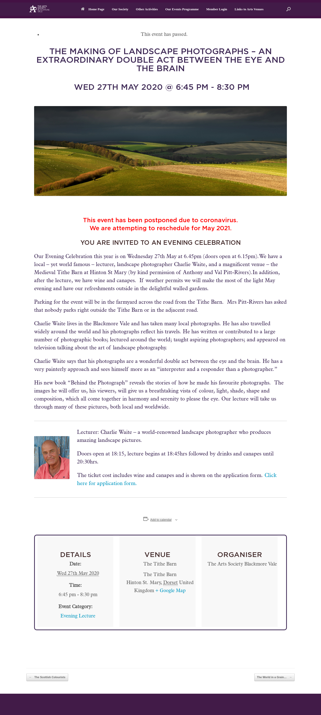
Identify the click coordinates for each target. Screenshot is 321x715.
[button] (288, 9)
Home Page (92, 9)
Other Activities (147, 9)
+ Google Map (170, 591)
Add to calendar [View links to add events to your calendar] (161, 520)
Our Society (120, 9)
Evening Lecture (77, 616)
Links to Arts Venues (249, 9)
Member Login (216, 9)
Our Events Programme (182, 9)
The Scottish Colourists (47, 677)
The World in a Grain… (274, 677)
